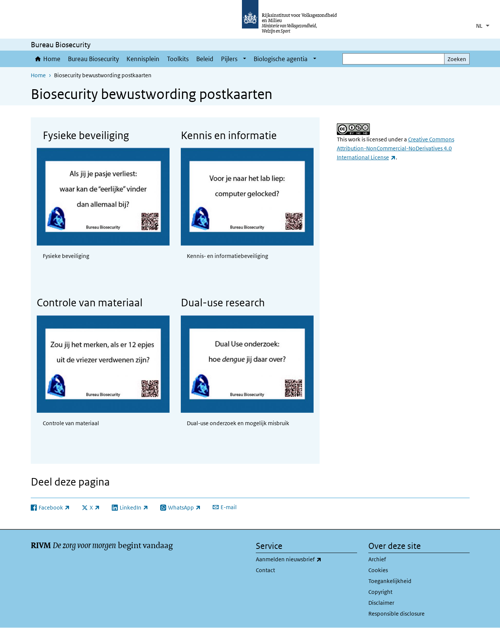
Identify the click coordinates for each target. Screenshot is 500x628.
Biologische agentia (281, 59)
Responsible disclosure (396, 613)
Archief (377, 559)
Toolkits (178, 59)
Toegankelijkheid (389, 581)
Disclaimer (381, 602)
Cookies (378, 570)
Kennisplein (142, 59)
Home (51, 59)
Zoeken (456, 59)
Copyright (380, 591)
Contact (265, 570)
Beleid (204, 59)
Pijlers (229, 59)
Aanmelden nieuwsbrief (305, 559)
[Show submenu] (244, 59)
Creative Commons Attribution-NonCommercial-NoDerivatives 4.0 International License (395, 148)
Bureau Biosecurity (93, 59)
